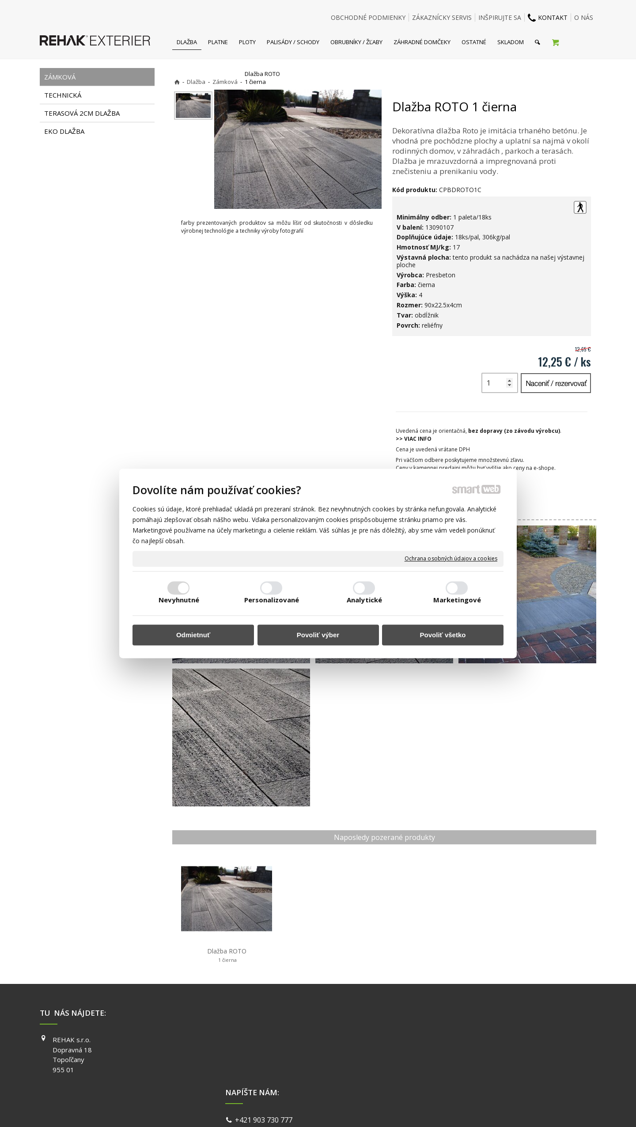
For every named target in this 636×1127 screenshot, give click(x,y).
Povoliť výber (318, 635)
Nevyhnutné (179, 600)
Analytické (364, 600)
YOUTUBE (443, 1064)
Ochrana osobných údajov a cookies (451, 558)
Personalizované (271, 600)
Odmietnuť (193, 635)
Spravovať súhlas (454, 1109)
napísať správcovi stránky (294, 1109)
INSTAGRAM (447, 1052)
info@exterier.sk (264, 1051)
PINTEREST (446, 1077)
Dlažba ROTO (226, 955)
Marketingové (457, 600)
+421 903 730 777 (265, 1041)
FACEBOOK (445, 1039)
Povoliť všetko (443, 635)
